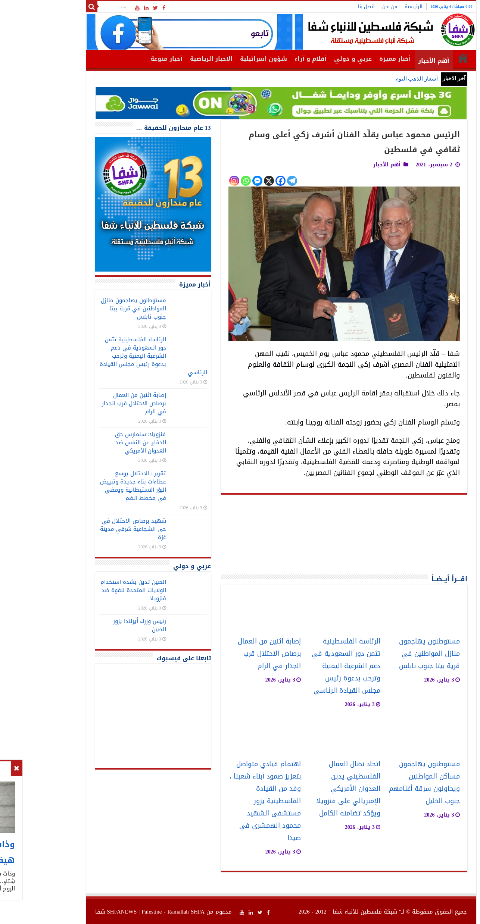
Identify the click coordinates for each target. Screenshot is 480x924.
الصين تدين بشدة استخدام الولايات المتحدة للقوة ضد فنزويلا (92, 590)
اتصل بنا (325, 6)
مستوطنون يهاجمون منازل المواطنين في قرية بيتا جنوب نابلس (388, 653)
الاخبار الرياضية (170, 59)
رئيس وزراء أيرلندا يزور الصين (98, 625)
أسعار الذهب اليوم (375, 79)
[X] (228, 181)
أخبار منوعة (125, 59)
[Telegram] (251, 181)
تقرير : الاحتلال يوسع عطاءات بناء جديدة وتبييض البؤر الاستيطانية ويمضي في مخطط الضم (92, 485)
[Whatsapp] (205, 181)
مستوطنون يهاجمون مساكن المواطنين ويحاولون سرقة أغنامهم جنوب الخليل (383, 782)
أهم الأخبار (392, 60)
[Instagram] (193, 181)
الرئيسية (372, 6)
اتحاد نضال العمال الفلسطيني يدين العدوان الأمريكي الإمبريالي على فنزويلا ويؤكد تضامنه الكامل (307, 789)
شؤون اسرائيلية (222, 59)
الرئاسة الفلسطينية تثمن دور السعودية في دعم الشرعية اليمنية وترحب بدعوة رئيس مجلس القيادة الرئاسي (305, 666)
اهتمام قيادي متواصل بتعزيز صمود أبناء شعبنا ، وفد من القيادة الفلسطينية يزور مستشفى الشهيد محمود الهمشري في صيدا (224, 801)
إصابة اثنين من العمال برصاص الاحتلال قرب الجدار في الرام (228, 653)
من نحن (348, 6)
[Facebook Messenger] (216, 181)
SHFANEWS (81, 911)
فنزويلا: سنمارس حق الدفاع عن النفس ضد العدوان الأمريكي (99, 442)
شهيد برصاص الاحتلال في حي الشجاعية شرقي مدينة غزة (92, 529)
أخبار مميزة (354, 59)
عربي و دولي (312, 59)
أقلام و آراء (269, 59)
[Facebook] (239, 181)
